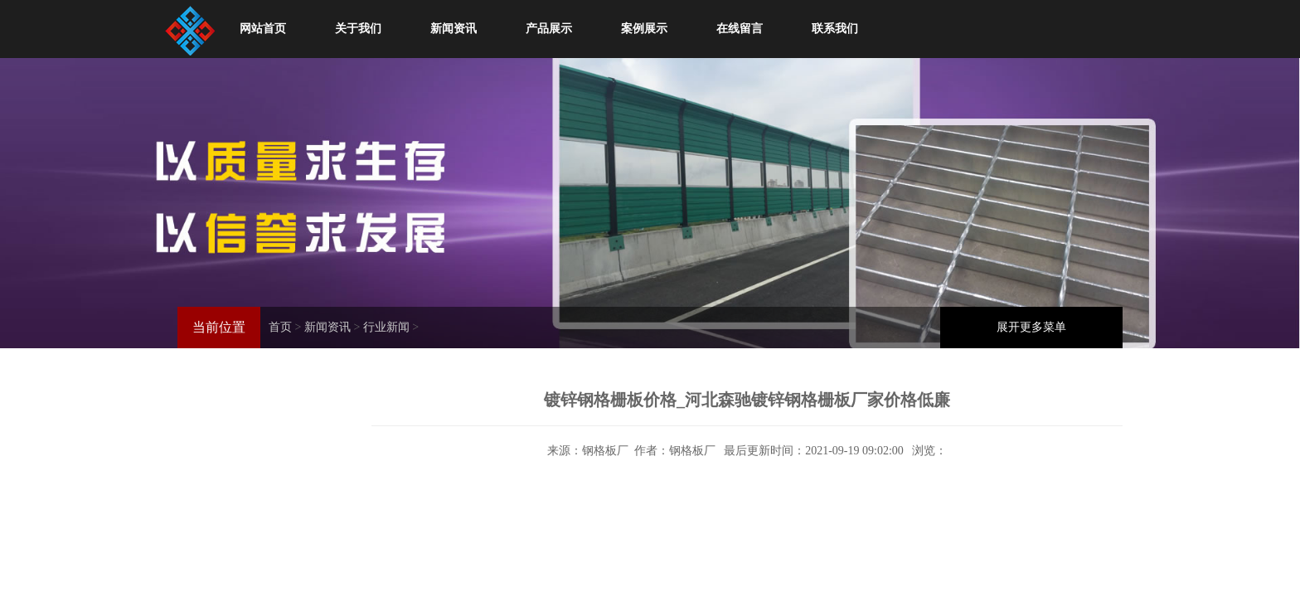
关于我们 (358, 28)
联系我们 (835, 28)
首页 (280, 327)
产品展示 (549, 28)
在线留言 (739, 28)
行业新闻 (386, 327)
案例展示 (644, 28)
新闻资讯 (453, 28)
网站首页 (263, 28)
